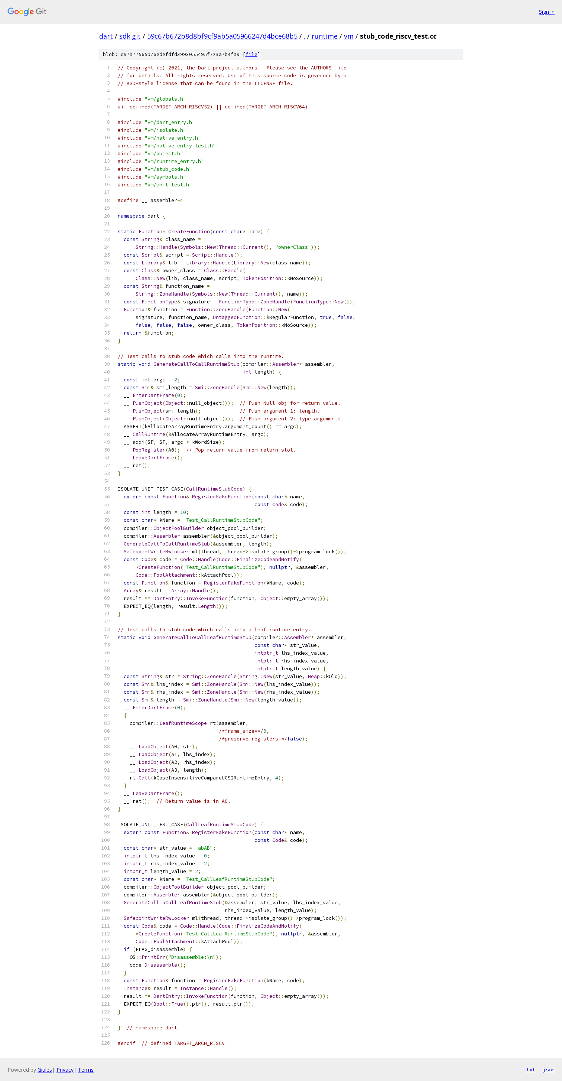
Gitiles (45, 1069)
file (251, 54)
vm (349, 36)
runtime (325, 36)
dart (106, 36)
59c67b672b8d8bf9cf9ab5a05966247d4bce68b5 (222, 36)
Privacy (65, 1069)
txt (530, 1069)
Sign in (547, 11)
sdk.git (130, 36)
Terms (86, 1069)
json (549, 1069)
